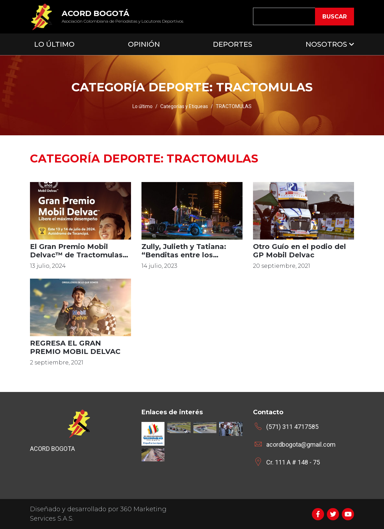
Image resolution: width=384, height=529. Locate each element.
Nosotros (326, 44)
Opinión (144, 44)
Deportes (232, 44)
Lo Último (54, 44)
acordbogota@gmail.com (301, 444)
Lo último (142, 106)
